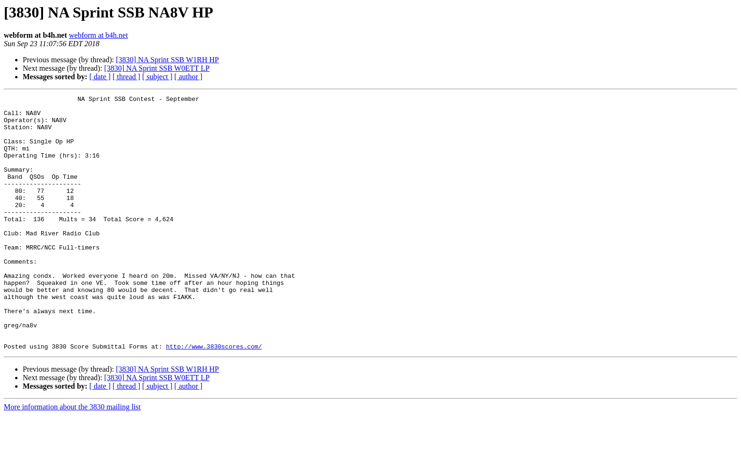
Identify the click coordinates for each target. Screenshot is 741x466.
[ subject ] (157, 77)
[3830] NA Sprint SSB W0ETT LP (156, 68)
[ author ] (188, 77)
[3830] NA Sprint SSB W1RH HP (167, 60)
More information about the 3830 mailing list (72, 458)
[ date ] (100, 77)
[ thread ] (126, 77)
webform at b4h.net (98, 35)
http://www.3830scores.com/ (214, 397)
